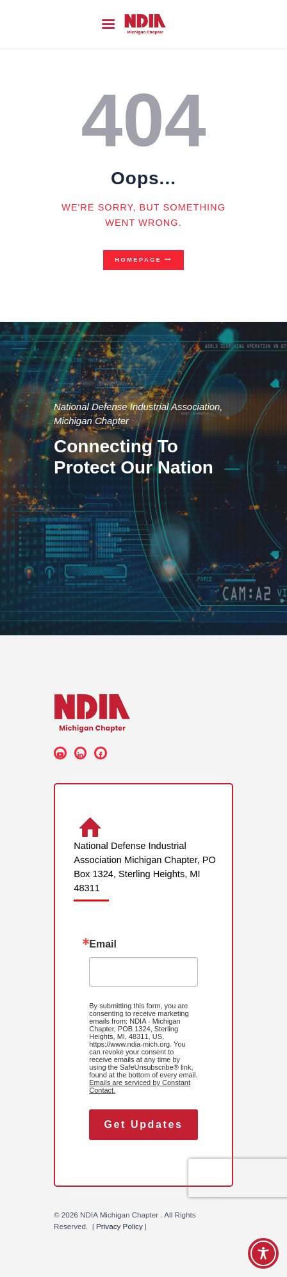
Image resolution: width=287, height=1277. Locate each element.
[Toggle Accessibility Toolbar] (263, 1253)
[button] (108, 24)
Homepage (138, 260)
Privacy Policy (119, 1226)
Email (103, 944)
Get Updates (143, 1124)
